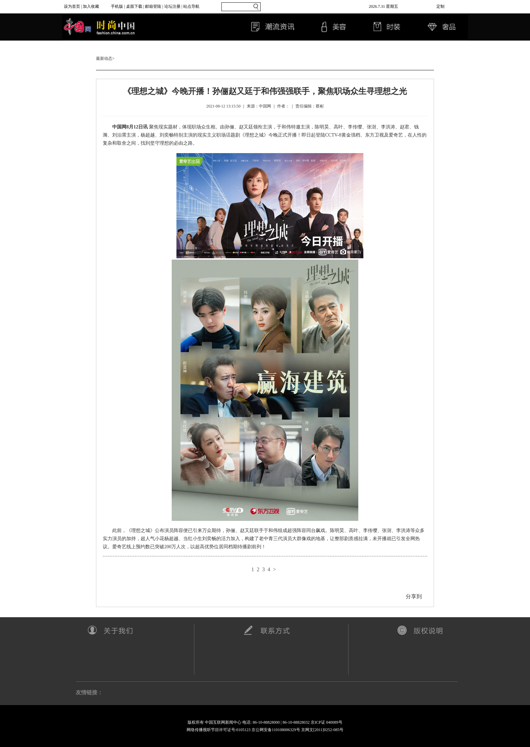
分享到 (414, 596)
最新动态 (104, 58)
